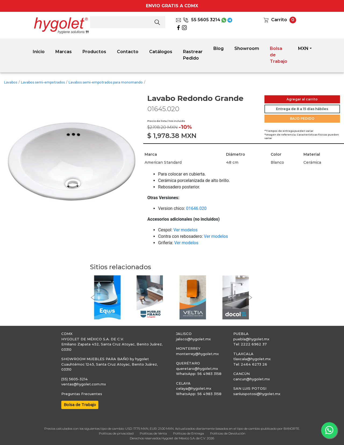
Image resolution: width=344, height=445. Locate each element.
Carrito (279, 19)
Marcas (63, 51)
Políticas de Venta (153, 433)
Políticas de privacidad (116, 433)
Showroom (246, 48)
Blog (218, 48)
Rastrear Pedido (193, 55)
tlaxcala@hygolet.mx (252, 359)
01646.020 (196, 208)
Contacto (127, 51)
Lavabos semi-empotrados (43, 82)
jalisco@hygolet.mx (193, 339)
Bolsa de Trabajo (278, 55)
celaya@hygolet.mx (193, 388)
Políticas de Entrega (188, 433)
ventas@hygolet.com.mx (83, 384)
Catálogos (160, 51)
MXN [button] (303, 48)
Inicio (39, 51)
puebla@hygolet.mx (251, 339)
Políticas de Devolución (227, 433)
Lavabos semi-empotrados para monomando (106, 82)
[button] (93, 297)
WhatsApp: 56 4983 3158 (198, 373)
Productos (94, 51)
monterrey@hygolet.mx (197, 354)
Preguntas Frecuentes (81, 394)
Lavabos (10, 82)
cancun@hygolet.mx (251, 379)
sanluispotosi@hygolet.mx (256, 394)
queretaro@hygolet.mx (197, 368)
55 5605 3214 (201, 19)
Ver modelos (185, 229)
